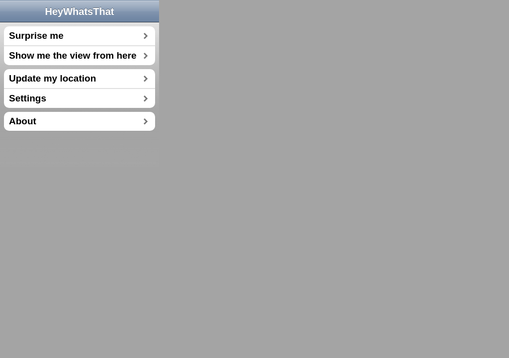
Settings (27, 98)
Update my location (52, 78)
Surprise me (36, 35)
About (22, 121)
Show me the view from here (73, 55)
